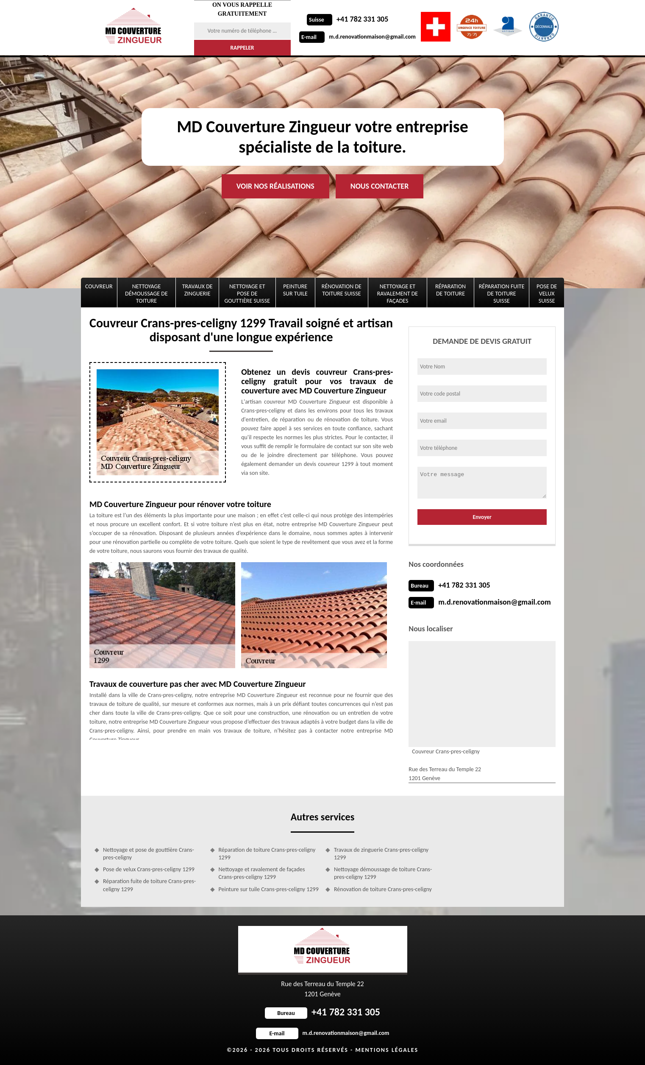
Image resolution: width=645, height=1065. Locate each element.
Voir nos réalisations (275, 186)
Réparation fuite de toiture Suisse (502, 293)
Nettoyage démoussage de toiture (146, 293)
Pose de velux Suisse (547, 293)
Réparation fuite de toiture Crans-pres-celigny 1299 (149, 885)
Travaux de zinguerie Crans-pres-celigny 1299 (381, 853)
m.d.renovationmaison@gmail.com (357, 36)
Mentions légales (386, 1050)
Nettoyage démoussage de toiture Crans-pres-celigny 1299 (383, 873)
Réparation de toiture (450, 290)
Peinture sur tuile (295, 290)
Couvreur (99, 286)
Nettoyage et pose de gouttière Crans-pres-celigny (148, 853)
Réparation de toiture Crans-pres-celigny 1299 (267, 853)
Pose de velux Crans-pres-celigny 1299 (149, 869)
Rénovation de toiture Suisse (341, 290)
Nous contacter (379, 186)
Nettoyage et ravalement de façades (397, 293)
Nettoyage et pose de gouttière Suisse (247, 293)
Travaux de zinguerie (197, 290)
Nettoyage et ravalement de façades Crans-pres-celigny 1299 (262, 873)
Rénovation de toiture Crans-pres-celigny (383, 889)
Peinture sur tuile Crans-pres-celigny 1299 (269, 889)
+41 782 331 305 (347, 19)
